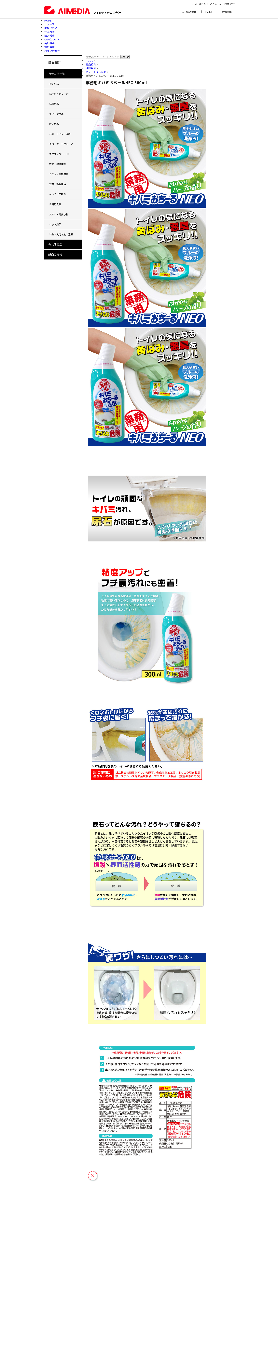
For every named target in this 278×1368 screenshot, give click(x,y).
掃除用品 (54, 83)
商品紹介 (91, 64)
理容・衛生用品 (57, 184)
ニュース (49, 24)
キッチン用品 (56, 113)
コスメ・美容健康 (58, 174)
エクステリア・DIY (59, 154)
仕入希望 (49, 32)
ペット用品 (55, 224)
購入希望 (49, 35)
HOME (47, 20)
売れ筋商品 (55, 244)
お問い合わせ (52, 51)
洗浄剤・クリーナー (60, 93)
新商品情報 (55, 255)
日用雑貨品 (55, 204)
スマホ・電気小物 (58, 214)
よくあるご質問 (189, 11)
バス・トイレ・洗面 (60, 133)
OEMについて (52, 39)
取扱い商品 (50, 28)
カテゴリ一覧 (56, 74)
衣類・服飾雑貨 (57, 164)
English (209, 11)
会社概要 (49, 43)
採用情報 (49, 47)
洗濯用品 (54, 103)
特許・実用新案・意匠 (61, 234)
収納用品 (54, 123)
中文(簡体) (227, 11)
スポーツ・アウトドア (61, 144)
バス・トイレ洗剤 (96, 72)
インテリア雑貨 (57, 194)
